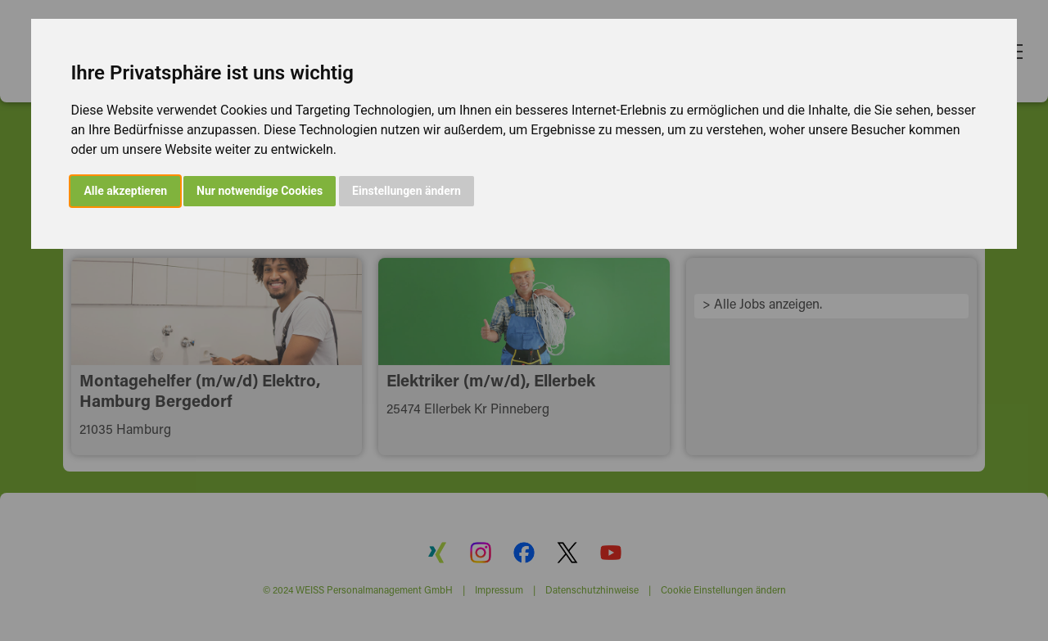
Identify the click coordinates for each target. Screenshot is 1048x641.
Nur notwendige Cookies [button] (259, 190)
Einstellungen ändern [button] (406, 190)
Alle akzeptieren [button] (125, 190)
